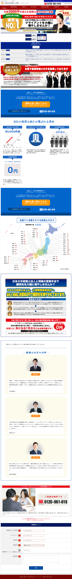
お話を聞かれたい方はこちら (19, 111)
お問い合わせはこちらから (58, 1)
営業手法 (24, 6)
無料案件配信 (14, 6)
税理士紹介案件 (45, 6)
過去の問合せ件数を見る (41, 39)
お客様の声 (56, 6)
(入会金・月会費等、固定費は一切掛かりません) (36, 104)
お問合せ (4, 8)
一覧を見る (36, 47)
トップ (4, 6)
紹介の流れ (33, 6)
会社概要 (66, 6)
